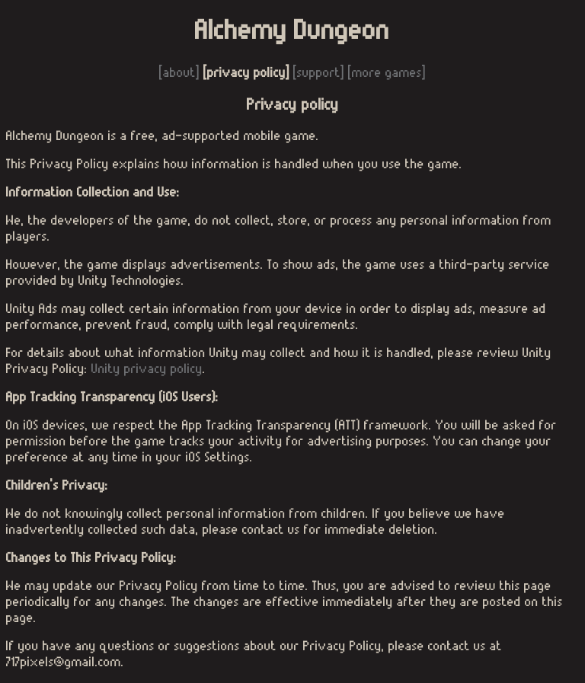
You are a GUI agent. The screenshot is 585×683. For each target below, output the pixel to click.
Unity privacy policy (147, 369)
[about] (181, 73)
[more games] (387, 73)
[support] (318, 73)
